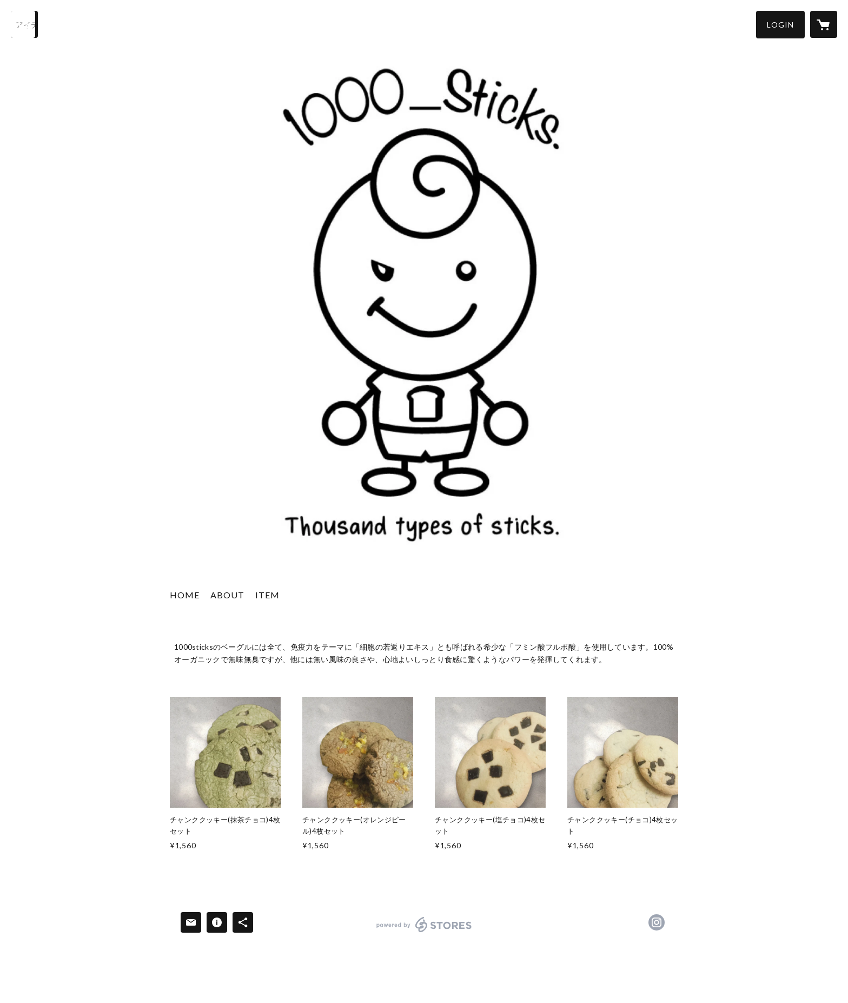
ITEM (267, 595)
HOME (185, 595)
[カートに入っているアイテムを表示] (823, 24)
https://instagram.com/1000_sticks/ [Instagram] (656, 922)
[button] (780, 24)
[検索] (24, 24)
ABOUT (227, 595)
